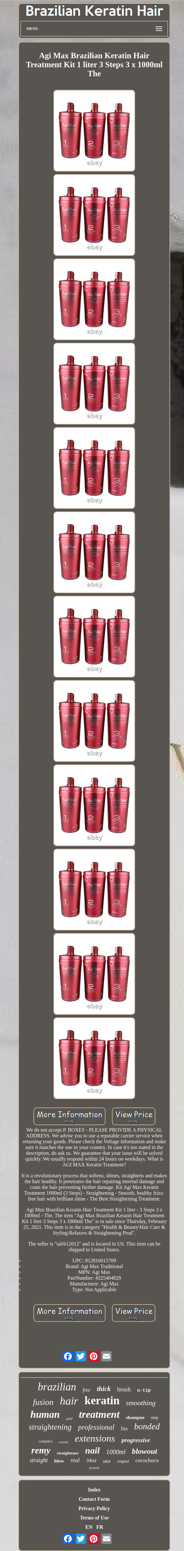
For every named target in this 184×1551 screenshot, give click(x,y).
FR (99, 1527)
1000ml (115, 1451)
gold (69, 1418)
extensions (95, 1438)
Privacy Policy (94, 1508)
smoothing (141, 1403)
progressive (136, 1440)
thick (104, 1389)
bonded (147, 1426)
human (45, 1414)
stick (107, 1461)
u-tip (144, 1390)
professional (96, 1427)
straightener (68, 1453)
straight (39, 1460)
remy (41, 1450)
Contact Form (94, 1499)
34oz (91, 1460)
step (154, 1417)
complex (45, 1441)
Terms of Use (94, 1517)
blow (59, 1460)
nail (92, 1450)
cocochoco (147, 1460)
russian (63, 1442)
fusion (43, 1402)
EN (88, 1527)
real (74, 1460)
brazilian (57, 1387)
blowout (144, 1451)
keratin (102, 1400)
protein (94, 1468)
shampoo (135, 1417)
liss (124, 1428)
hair (69, 1401)
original (123, 1461)
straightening (50, 1427)
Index (94, 1489)
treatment (99, 1414)
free (86, 1390)
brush (124, 1389)
